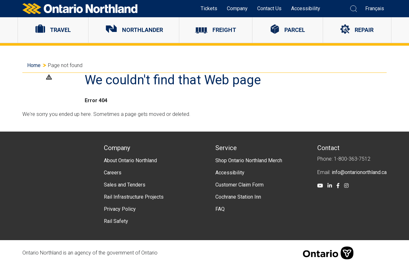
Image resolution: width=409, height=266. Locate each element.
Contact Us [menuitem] (269, 8)
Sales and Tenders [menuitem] (124, 185)
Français (374, 8)
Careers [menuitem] (112, 173)
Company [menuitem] (237, 8)
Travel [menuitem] (60, 30)
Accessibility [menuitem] (305, 8)
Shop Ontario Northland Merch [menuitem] (248, 160)
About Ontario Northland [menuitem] (130, 160)
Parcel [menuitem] (294, 30)
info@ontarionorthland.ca (359, 172)
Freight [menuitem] (224, 30)
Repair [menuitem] (364, 30)
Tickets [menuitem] (209, 8)
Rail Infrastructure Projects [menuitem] (134, 197)
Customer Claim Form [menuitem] (239, 185)
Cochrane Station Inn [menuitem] (238, 197)
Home (34, 65)
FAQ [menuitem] (220, 209)
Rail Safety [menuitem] (116, 221)
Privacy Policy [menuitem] (120, 209)
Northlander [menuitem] (142, 30)
